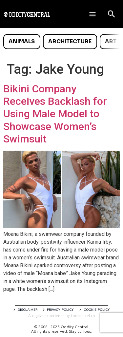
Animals (22, 41)
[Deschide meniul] (92, 14)
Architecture (70, 41)
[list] (61, 41)
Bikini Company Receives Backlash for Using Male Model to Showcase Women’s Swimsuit (55, 114)
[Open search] (111, 14)
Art (111, 41)
